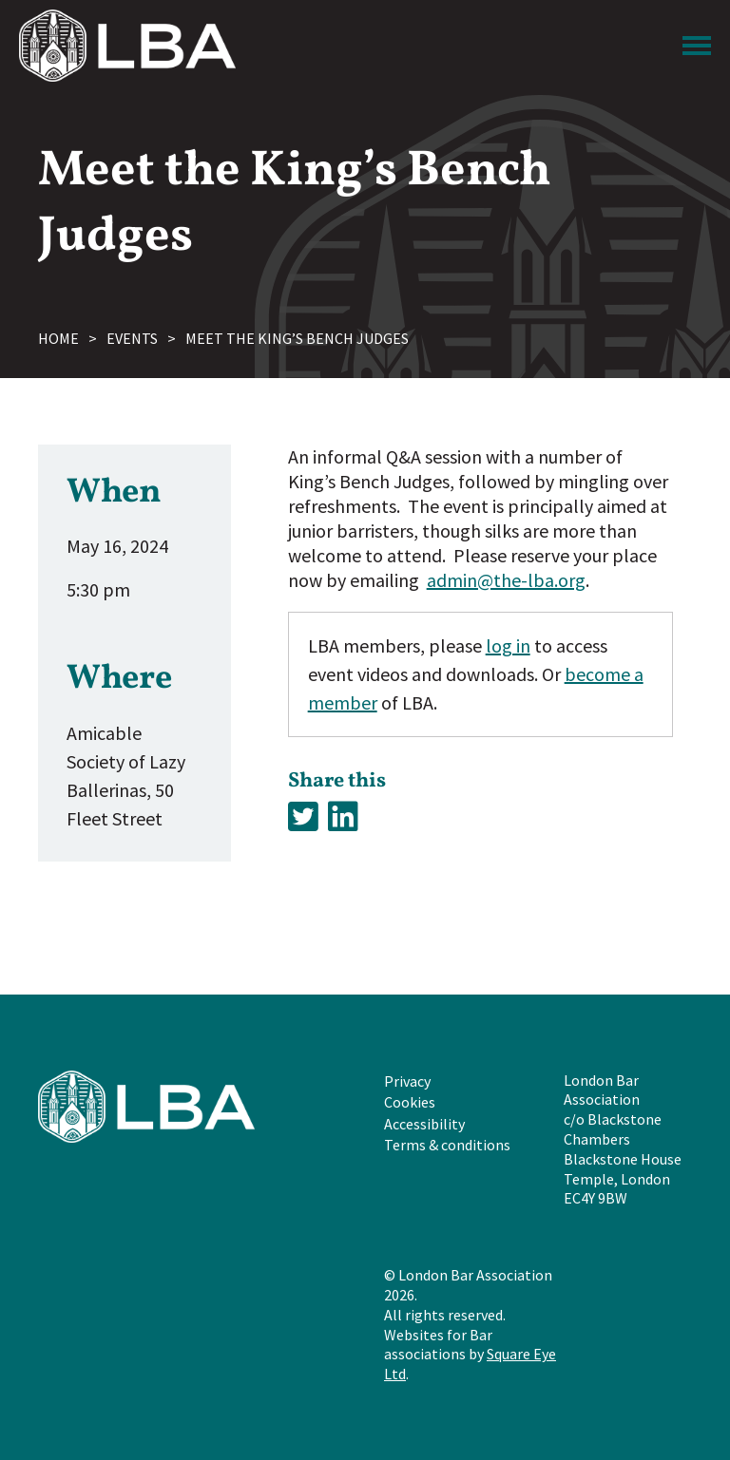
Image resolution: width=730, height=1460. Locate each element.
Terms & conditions (447, 1144)
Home (58, 338)
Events (132, 338)
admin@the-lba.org (506, 580)
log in (508, 645)
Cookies (409, 1101)
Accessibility (424, 1123)
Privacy (407, 1080)
